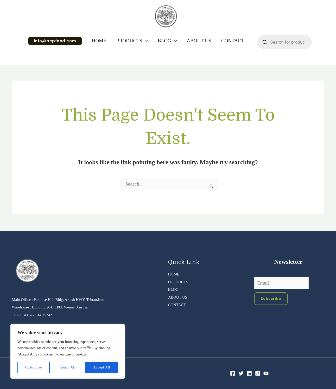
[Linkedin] (249, 373)
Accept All (101, 367)
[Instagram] (257, 373)
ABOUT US (199, 40)
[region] (67, 351)
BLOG (174, 289)
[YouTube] (266, 373)
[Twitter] (241, 373)
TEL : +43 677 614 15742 (33, 315)
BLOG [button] (167, 41)
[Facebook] (232, 373)
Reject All (67, 367)
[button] (55, 41)
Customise (33, 367)
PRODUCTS (179, 282)
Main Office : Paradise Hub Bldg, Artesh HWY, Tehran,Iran (62, 299)
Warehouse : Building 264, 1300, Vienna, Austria (53, 307)
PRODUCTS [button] (132, 41)
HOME (99, 40)
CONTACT (232, 40)
